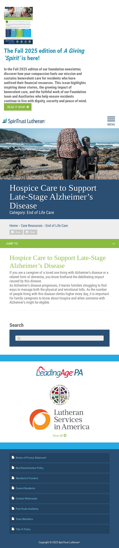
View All (59, 436)
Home (13, 226)
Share (18, 232)
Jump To (60, 243)
